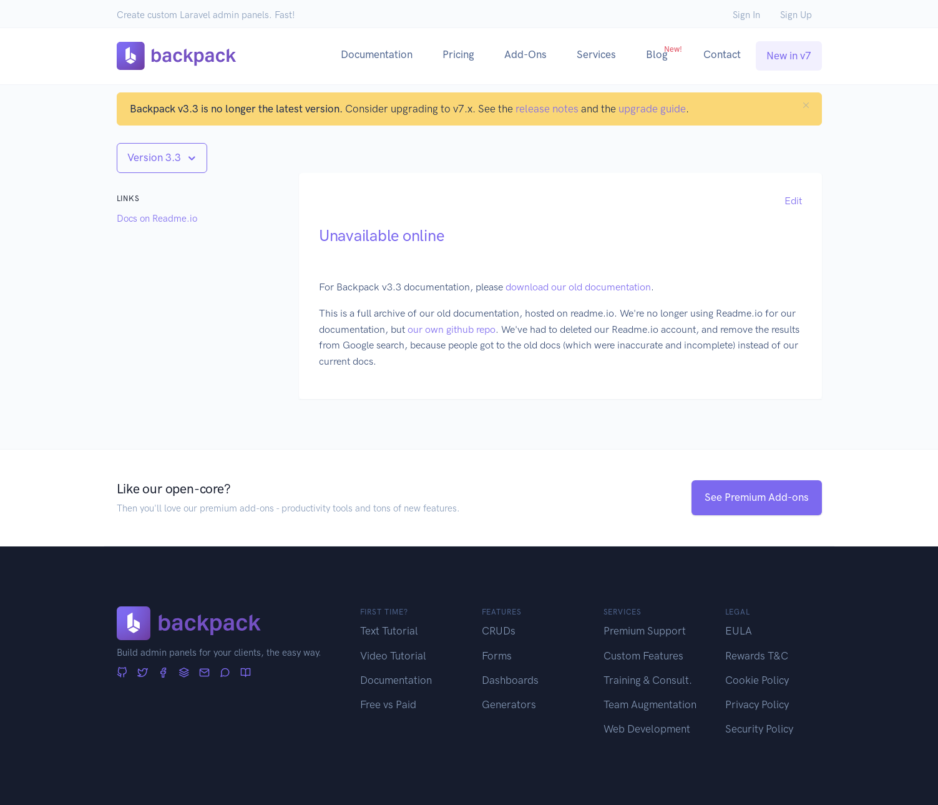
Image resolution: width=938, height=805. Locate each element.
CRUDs (498, 631)
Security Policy (759, 729)
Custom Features (643, 655)
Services (596, 54)
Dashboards (510, 680)
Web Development (646, 729)
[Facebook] (163, 673)
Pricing (458, 54)
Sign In (746, 15)
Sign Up (796, 15)
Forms (497, 655)
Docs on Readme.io (157, 218)
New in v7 (788, 55)
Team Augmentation (649, 704)
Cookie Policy (757, 680)
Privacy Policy (757, 704)
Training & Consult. (647, 680)
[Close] (806, 105)
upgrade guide (652, 108)
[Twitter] (142, 673)
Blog (664, 52)
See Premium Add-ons (757, 497)
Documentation (377, 54)
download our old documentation (578, 287)
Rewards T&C (756, 655)
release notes (547, 108)
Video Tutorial (393, 655)
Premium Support (644, 631)
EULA (738, 631)
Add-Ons (525, 54)
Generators (509, 704)
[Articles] (245, 673)
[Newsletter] (204, 673)
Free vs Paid (388, 704)
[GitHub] (122, 673)
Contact (722, 54)
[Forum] (225, 673)
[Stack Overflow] (183, 673)
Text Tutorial (389, 631)
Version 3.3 (155, 157)
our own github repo (452, 329)
